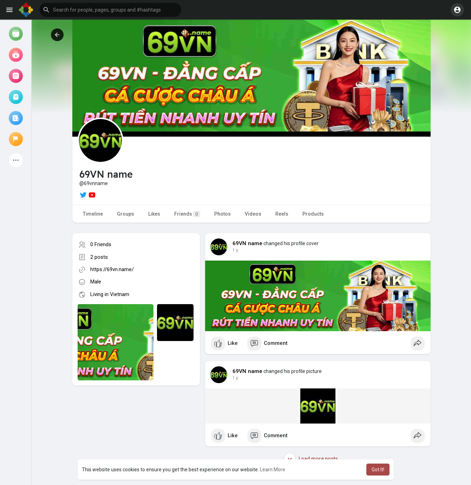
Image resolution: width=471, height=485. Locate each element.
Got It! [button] (378, 469)
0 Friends (100, 244)
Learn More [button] (272, 469)
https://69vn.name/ (112, 269)
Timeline (93, 214)
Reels (281, 214)
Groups (125, 214)
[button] (110, 10)
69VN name (248, 243)
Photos (222, 214)
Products (313, 214)
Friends (187, 214)
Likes (154, 214)
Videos (253, 214)
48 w (237, 250)
